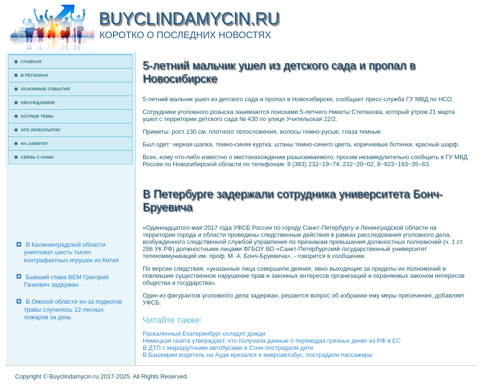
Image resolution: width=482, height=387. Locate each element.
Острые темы (37, 116)
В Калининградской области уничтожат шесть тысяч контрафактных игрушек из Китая (71, 252)
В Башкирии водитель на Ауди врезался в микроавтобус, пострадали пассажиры (257, 354)
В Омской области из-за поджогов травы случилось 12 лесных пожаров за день (73, 309)
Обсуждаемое (38, 102)
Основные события (45, 89)
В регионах (34, 75)
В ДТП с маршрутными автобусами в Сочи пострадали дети (228, 347)
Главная (31, 61)
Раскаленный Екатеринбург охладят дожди (204, 333)
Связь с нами (37, 157)
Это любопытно (41, 130)
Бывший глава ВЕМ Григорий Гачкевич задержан (66, 281)
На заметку (34, 143)
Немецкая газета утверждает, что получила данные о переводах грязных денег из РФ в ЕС (272, 340)
